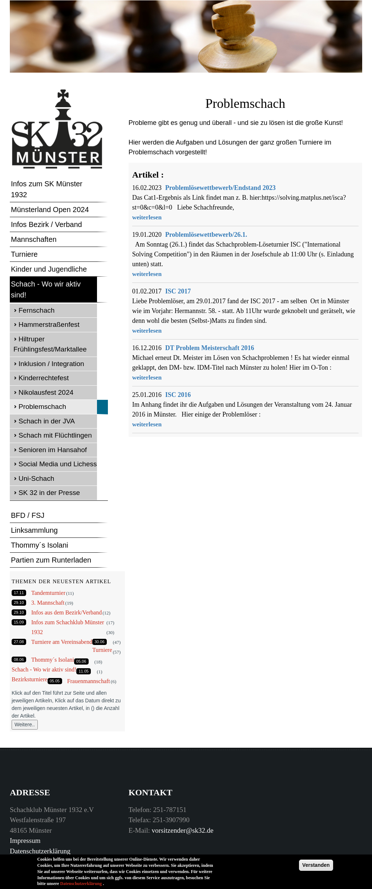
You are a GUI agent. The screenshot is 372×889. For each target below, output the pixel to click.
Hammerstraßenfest (49, 324)
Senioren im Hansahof (53, 450)
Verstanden (315, 867)
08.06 (19, 659)
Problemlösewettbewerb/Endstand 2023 (220, 187)
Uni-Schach (36, 478)
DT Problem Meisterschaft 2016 (209, 348)
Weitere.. (25, 724)
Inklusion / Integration (51, 364)
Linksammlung (34, 530)
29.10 (19, 602)
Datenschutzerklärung (40, 851)
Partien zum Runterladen (51, 560)
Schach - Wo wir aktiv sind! (46, 289)
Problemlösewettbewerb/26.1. (206, 234)
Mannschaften (34, 239)
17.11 (19, 592)
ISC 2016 (178, 394)
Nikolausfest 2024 (46, 392)
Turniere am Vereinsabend (61, 642)
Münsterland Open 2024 (50, 210)
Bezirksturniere (30, 679)
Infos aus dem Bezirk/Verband (66, 612)
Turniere (24, 254)
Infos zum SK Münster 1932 (46, 189)
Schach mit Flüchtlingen (55, 435)
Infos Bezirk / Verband (46, 224)
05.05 (55, 681)
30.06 (99, 642)
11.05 (83, 671)
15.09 (19, 622)
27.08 (19, 642)
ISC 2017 (178, 291)
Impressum (25, 840)
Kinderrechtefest (44, 378)
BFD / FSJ (27, 515)
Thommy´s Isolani (39, 545)
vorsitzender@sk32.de (183, 830)
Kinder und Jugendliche (49, 269)
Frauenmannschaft (88, 681)
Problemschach (42, 406)
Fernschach (36, 310)
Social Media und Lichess (58, 464)
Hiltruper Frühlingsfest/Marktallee (50, 344)
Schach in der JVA (47, 421)
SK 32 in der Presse (49, 492)
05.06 (81, 661)
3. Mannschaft (48, 603)
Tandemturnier (48, 593)
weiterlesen (147, 217)
